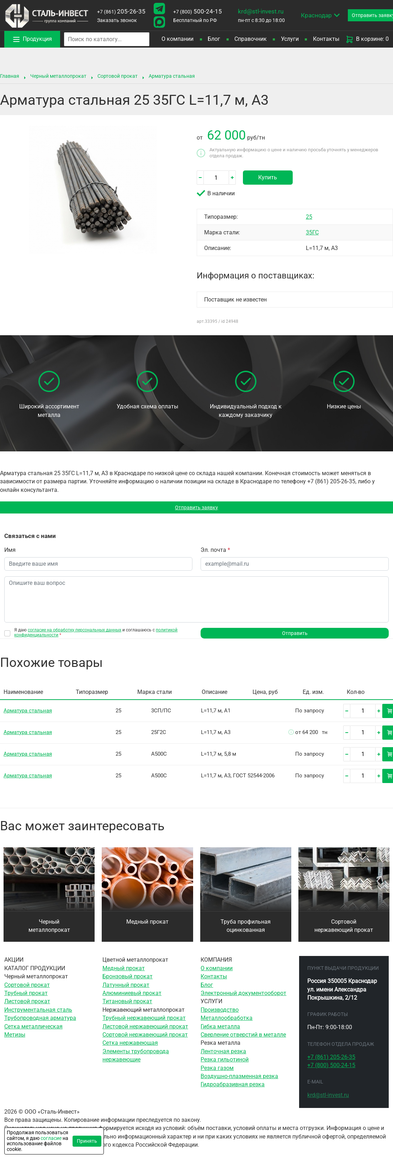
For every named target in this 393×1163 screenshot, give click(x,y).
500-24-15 (197, 11)
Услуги (290, 39)
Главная (9, 76)
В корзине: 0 (367, 39)
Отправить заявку (196, 508)
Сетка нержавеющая (130, 1046)
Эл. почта (215, 552)
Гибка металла (220, 1030)
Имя (10, 552)
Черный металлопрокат (58, 76)
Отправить (294, 635)
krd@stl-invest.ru (260, 11)
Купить (267, 177)
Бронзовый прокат (127, 980)
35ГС (312, 232)
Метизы (14, 1038)
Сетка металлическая (33, 1030)
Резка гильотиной (225, 1063)
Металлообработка (227, 1021)
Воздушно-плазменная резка (239, 1079)
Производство (220, 1013)
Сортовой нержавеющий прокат (343, 929)
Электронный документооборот (243, 996)
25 (309, 216)
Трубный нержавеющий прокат (144, 1021)
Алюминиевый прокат (131, 996)
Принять (87, 1141)
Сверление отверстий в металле (243, 1038)
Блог (214, 39)
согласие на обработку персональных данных (74, 631)
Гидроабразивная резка (233, 1088)
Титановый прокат (127, 1005)
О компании (177, 39)
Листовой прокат (27, 1005)
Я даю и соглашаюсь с (95, 634)
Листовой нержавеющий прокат (145, 1030)
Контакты (326, 39)
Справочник (250, 39)
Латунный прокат (125, 988)
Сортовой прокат (117, 76)
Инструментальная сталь (38, 1013)
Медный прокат (147, 925)
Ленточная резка (223, 1054)
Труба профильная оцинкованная (246, 929)
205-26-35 (121, 11)
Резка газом (217, 1071)
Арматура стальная (172, 76)
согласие (51, 1138)
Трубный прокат (26, 996)
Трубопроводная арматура (40, 1021)
